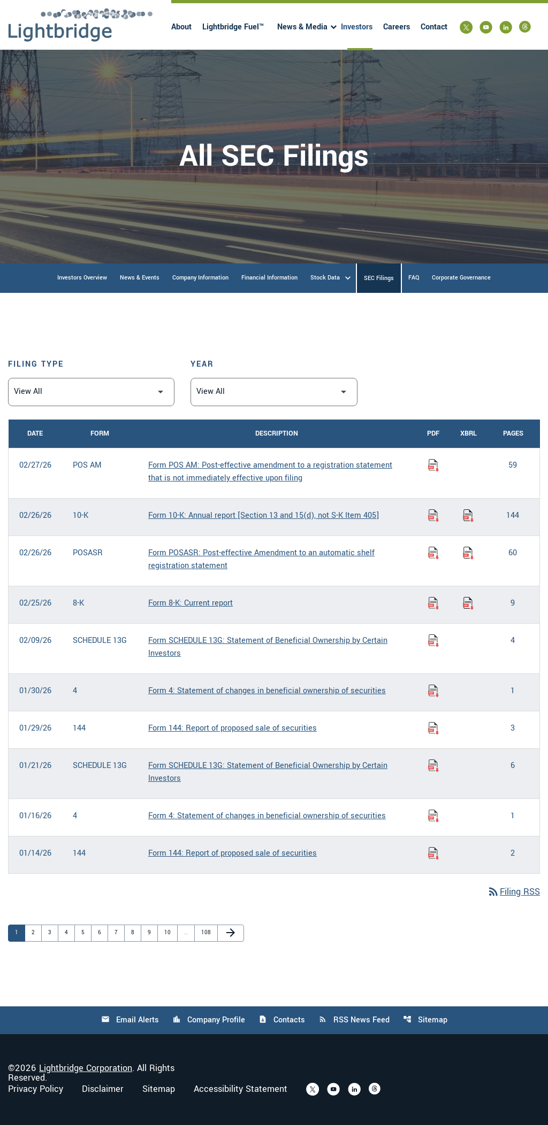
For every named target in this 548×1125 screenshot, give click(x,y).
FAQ (413, 278)
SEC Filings (379, 278)
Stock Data (325, 278)
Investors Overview (82, 278)
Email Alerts (130, 1020)
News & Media (302, 27)
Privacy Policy (35, 1089)
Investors (356, 27)
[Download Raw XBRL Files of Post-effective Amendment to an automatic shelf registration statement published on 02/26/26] (468, 553)
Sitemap (425, 1020)
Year (202, 364)
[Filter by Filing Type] (91, 392)
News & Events (139, 278)
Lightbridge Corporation (85, 1068)
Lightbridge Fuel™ (233, 27)
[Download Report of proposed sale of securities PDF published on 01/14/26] (433, 853)
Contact (434, 27)
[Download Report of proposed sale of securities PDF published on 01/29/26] (433, 728)
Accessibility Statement (240, 1089)
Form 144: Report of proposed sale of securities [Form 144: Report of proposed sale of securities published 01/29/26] (232, 728)
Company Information (200, 278)
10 (170, 932)
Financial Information (269, 278)
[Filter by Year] (274, 392)
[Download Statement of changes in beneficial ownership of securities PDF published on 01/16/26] (433, 816)
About (181, 27)
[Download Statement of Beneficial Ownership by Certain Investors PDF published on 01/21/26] (433, 765)
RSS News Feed (354, 1020)
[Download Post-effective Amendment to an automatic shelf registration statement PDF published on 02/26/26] (433, 553)
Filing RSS (513, 892)
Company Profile (208, 1020)
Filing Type (36, 364)
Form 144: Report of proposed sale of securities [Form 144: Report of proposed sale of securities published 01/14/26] (232, 853)
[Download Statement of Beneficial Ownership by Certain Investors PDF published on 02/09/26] (433, 640)
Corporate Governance (461, 278)
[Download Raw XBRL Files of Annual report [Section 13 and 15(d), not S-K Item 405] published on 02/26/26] (468, 515)
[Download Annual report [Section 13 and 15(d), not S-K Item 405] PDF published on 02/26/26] (433, 515)
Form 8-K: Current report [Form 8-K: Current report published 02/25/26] (190, 603)
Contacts (281, 1020)
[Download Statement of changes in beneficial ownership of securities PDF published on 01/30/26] (433, 691)
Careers (396, 27)
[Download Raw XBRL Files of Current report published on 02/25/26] (468, 603)
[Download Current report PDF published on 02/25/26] (433, 603)
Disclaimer (103, 1089)
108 (206, 932)
